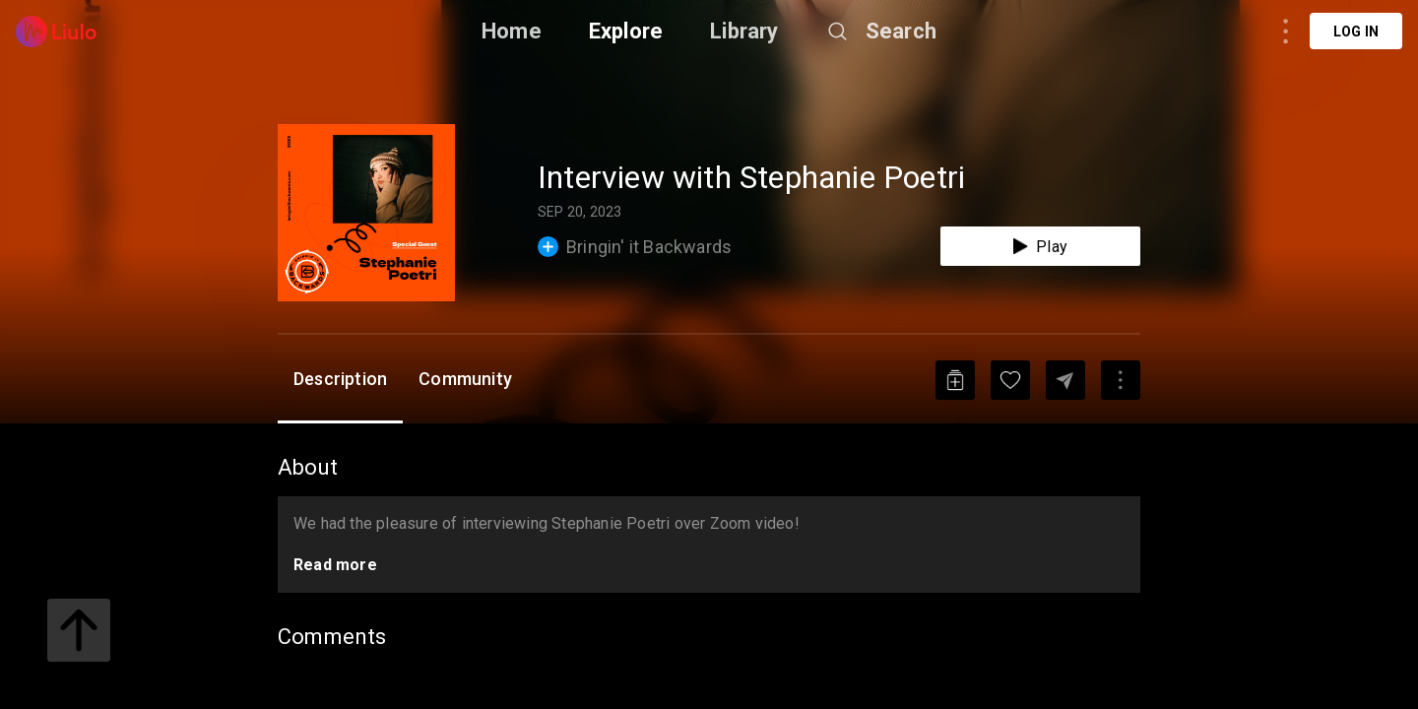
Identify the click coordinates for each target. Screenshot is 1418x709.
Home (512, 31)
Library (744, 31)
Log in (1356, 31)
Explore (626, 31)
